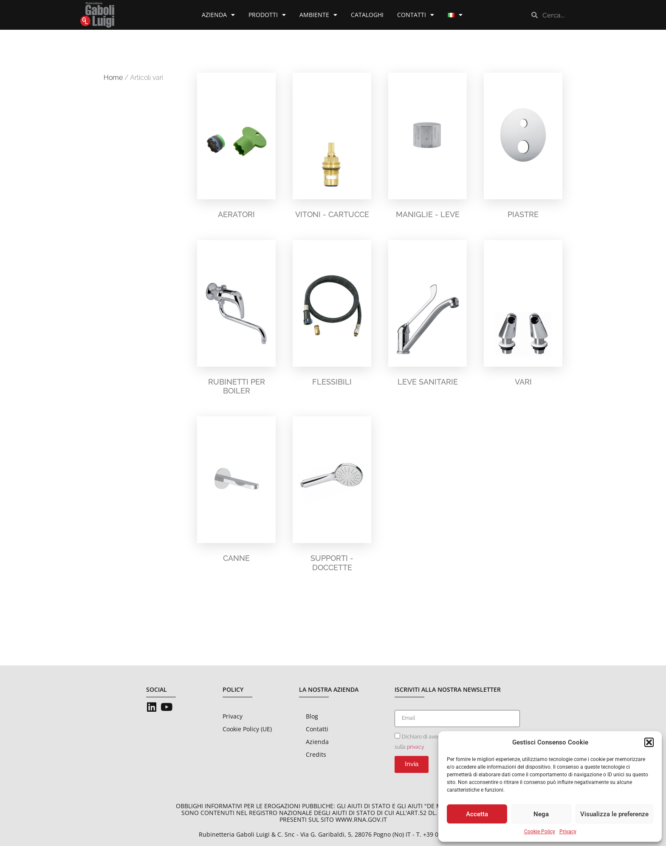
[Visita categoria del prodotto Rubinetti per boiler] (236, 319)
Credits (316, 754)
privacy (415, 747)
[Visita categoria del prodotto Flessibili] (332, 315)
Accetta (477, 814)
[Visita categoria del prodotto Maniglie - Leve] (427, 148)
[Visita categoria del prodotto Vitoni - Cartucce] (332, 148)
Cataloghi (367, 15)
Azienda (218, 15)
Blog (312, 716)
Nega (541, 814)
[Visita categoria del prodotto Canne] (236, 491)
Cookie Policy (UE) (247, 729)
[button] (649, 742)
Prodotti (267, 15)
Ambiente (318, 15)
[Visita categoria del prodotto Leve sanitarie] (427, 315)
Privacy (567, 832)
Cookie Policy (539, 832)
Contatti (415, 15)
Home (113, 78)
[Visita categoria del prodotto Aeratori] (236, 148)
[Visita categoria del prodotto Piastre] (523, 148)
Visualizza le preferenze (614, 814)
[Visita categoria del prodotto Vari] (523, 315)
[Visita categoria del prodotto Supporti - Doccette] (332, 496)
